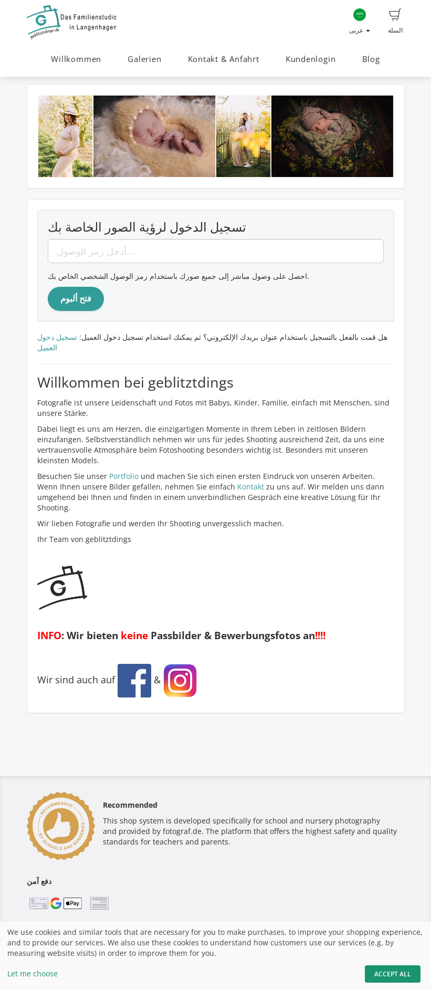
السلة (395, 21)
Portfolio (124, 476)
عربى (359, 21)
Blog (371, 59)
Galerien (144, 59)
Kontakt (250, 487)
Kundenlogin (310, 59)
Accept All (392, 974)
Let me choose (32, 973)
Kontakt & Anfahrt (223, 59)
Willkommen (76, 59)
